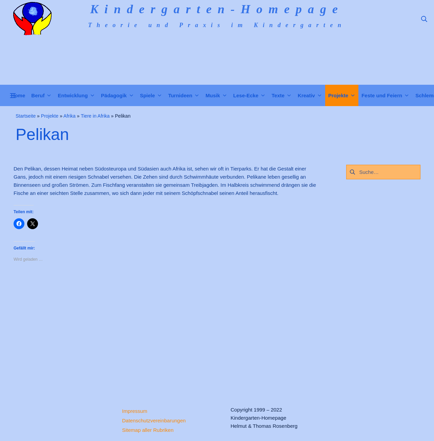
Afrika (69, 116)
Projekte (49, 116)
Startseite (26, 116)
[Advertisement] (166, 328)
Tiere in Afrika (95, 116)
